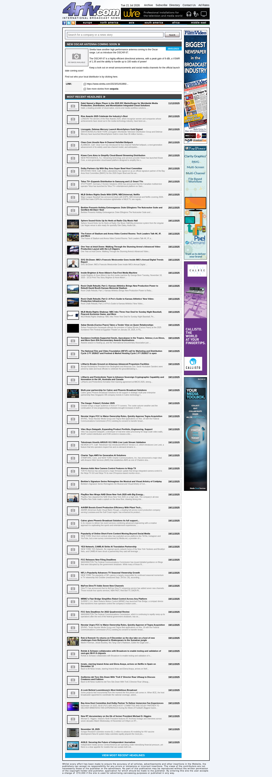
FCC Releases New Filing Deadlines (98, 560)
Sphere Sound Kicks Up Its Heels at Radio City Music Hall (109, 220)
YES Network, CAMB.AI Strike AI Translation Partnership (109, 546)
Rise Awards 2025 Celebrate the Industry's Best (104, 116)
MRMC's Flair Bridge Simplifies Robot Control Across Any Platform (114, 599)
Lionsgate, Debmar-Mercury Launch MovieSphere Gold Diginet (112, 129)
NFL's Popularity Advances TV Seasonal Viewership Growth (110, 573)
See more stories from (102, 89)
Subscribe (161, 5)
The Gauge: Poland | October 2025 (98, 403)
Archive (148, 5)
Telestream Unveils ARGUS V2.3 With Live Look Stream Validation (113, 442)
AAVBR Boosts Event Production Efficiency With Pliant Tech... (111, 507)
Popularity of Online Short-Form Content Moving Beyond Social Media (115, 533)
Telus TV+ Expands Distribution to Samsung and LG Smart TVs (112, 181)
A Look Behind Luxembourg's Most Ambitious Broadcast (109, 690)
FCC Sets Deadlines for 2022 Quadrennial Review (105, 612)
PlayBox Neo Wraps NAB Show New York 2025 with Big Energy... (112, 494)
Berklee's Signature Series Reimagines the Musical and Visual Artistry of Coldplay (121, 481)
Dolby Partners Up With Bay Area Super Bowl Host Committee (111, 168)
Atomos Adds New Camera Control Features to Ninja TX (108, 468)
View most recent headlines (123, 755)
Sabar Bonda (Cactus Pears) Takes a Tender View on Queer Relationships (117, 325)
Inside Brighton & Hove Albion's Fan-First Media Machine (109, 273)
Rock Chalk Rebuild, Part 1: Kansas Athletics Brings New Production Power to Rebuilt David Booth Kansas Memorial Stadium (119, 287)
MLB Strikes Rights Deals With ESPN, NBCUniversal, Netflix (110, 194)
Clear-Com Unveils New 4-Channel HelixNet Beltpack (107, 142)
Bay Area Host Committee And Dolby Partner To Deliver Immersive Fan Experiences (122, 703)
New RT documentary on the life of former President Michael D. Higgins (116, 716)
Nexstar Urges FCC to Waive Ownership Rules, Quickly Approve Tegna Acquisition (121, 416)
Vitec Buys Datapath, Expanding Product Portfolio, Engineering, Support (116, 429)
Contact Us (189, 5)
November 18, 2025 (90, 729)
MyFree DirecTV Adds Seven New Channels (102, 586)
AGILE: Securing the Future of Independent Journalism (108, 742)
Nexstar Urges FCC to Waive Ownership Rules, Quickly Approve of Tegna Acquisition (123, 625)
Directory (174, 5)
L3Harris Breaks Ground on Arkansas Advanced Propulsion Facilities (115, 364)
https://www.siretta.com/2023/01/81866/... (107, 84)
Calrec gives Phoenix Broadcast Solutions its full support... (110, 520)
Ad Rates (203, 5)
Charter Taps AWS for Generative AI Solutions (103, 455)
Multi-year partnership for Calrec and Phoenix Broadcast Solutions (114, 390)
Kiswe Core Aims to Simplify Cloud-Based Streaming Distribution (113, 155)
